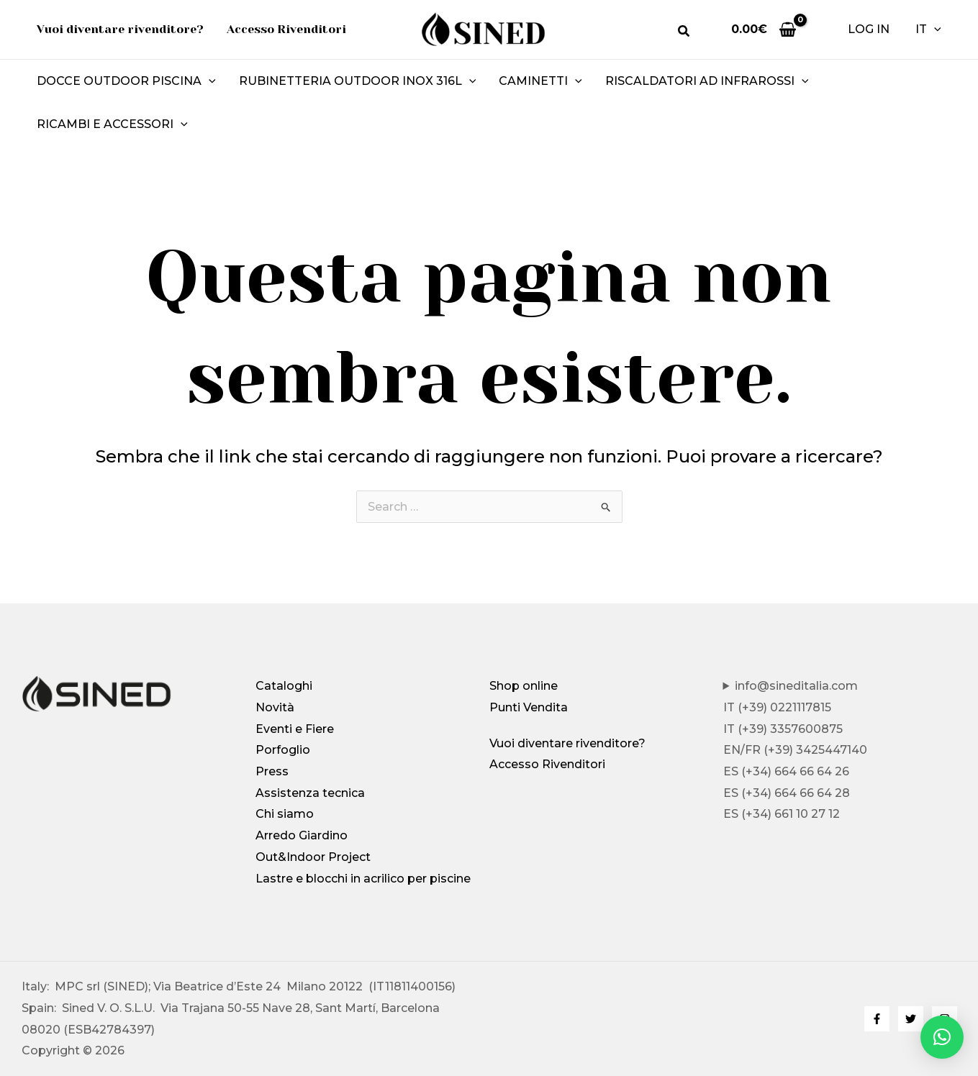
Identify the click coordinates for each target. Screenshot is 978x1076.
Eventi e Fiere (294, 729)
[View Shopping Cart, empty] (764, 29)
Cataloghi (283, 686)
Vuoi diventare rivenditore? (567, 743)
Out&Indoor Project (313, 857)
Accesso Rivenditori (547, 764)
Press (272, 771)
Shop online (523, 686)
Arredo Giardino (301, 835)
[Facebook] (876, 1018)
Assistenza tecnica (310, 793)
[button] (684, 33)
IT (928, 29)
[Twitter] (910, 1018)
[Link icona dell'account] (868, 29)
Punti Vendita (528, 707)
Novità (274, 707)
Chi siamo (284, 814)
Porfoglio (282, 750)
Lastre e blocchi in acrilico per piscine (363, 878)
